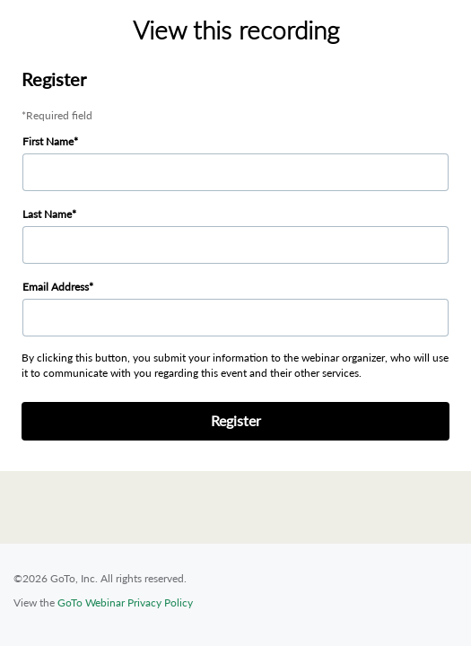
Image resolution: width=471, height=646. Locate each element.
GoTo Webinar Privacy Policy (125, 602)
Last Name (47, 214)
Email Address (55, 286)
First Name (48, 141)
